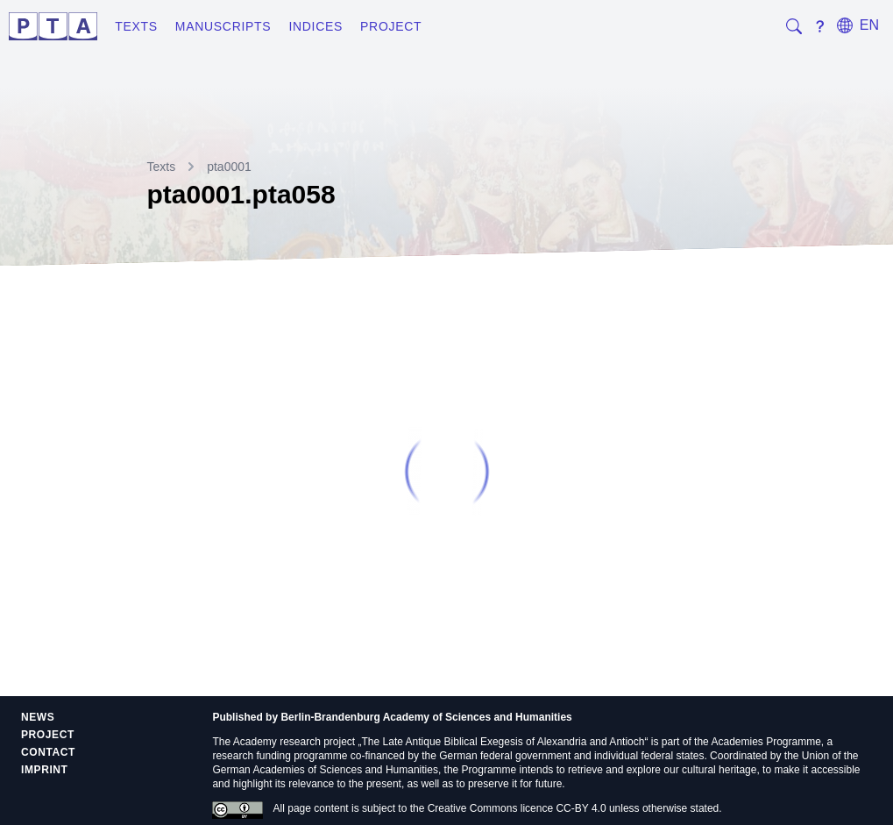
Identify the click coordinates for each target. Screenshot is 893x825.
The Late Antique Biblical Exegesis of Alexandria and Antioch (503, 742)
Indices (315, 26)
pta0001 (229, 167)
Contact (48, 752)
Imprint (44, 770)
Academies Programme (765, 742)
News (37, 717)
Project (391, 26)
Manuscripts (223, 26)
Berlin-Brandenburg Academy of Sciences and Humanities (425, 717)
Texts (136, 26)
